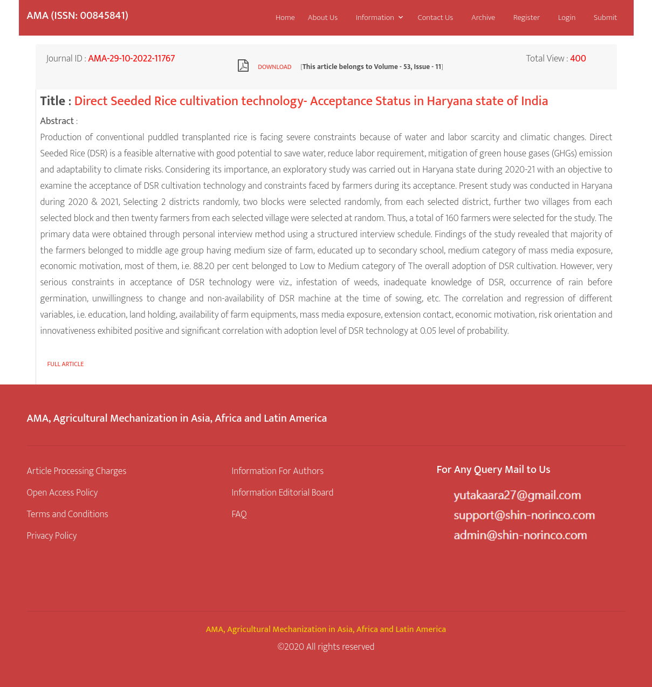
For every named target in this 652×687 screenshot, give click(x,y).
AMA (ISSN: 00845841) (77, 15)
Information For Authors (277, 471)
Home (285, 17)
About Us (323, 17)
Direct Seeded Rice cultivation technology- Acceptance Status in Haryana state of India (311, 101)
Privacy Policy (52, 536)
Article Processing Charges (77, 471)
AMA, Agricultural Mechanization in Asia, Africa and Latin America (326, 629)
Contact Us (435, 17)
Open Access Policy (62, 492)
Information (375, 17)
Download (274, 66)
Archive (483, 17)
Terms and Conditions (67, 514)
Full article (65, 364)
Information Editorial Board (282, 492)
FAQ (238, 514)
